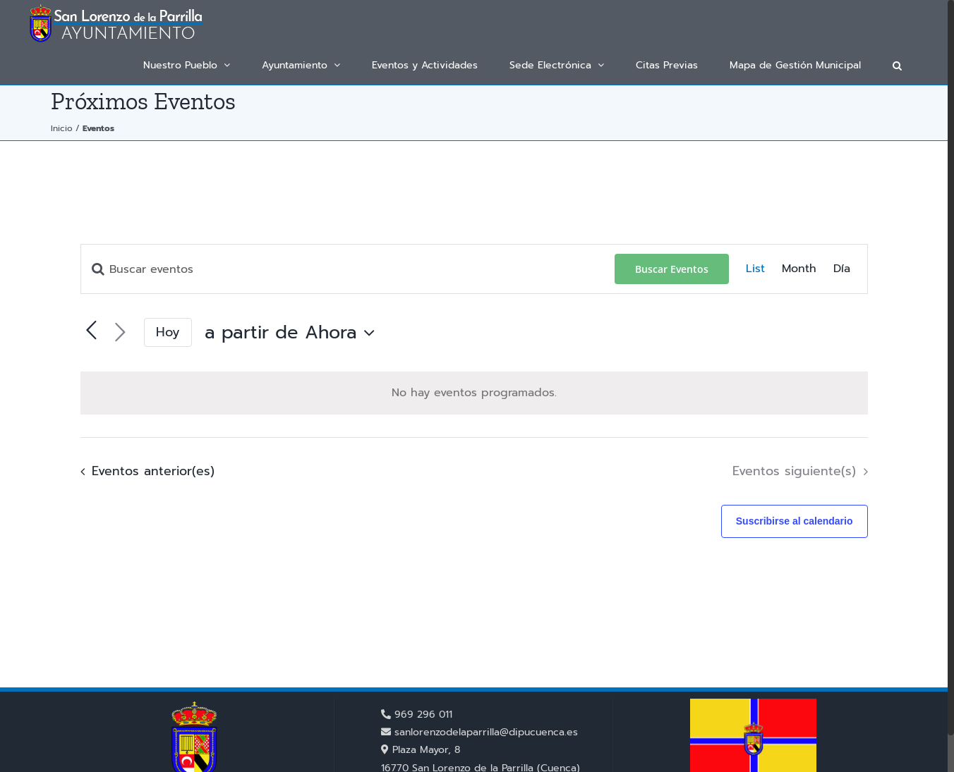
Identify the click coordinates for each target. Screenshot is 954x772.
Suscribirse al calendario (794, 521)
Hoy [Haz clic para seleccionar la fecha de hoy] (168, 332)
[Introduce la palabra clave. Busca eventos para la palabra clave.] (348, 269)
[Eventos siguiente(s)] (120, 333)
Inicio (62, 128)
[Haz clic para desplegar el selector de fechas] (293, 332)
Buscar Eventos (671, 269)
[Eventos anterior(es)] (144, 471)
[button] (897, 65)
